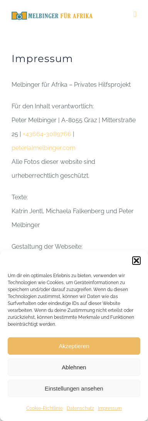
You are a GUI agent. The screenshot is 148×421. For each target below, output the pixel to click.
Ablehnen (74, 367)
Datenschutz (80, 408)
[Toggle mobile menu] (134, 14)
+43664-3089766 (47, 134)
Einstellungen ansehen (74, 388)
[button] (136, 260)
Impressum (110, 408)
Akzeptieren (74, 346)
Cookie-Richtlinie (44, 408)
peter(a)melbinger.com (44, 148)
